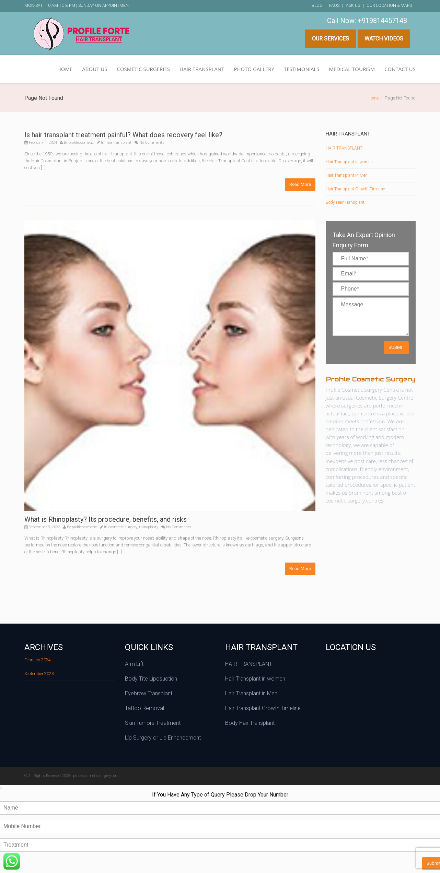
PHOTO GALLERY (254, 69)
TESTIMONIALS (301, 69)
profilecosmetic (81, 142)
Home (373, 98)
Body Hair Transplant (345, 202)
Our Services (330, 38)
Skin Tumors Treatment (153, 723)
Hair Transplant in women (349, 162)
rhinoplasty (148, 527)
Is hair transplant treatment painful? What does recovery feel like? (123, 135)
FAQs (334, 5)
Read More (300, 184)
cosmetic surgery (122, 527)
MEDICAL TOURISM (352, 69)
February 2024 (37, 660)
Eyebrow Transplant (148, 693)
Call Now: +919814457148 (367, 20)
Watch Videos (383, 38)
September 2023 (39, 673)
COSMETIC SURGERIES (143, 69)
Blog (317, 5)
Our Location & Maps (389, 5)
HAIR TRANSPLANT (202, 69)
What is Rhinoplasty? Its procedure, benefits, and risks (105, 519)
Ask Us (353, 5)
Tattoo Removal (144, 708)
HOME (65, 69)
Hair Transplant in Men (347, 175)
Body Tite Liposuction (151, 678)
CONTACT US (400, 69)
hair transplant (118, 142)
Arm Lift (134, 664)
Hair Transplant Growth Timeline (355, 189)
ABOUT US (94, 69)
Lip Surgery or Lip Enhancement (163, 737)
